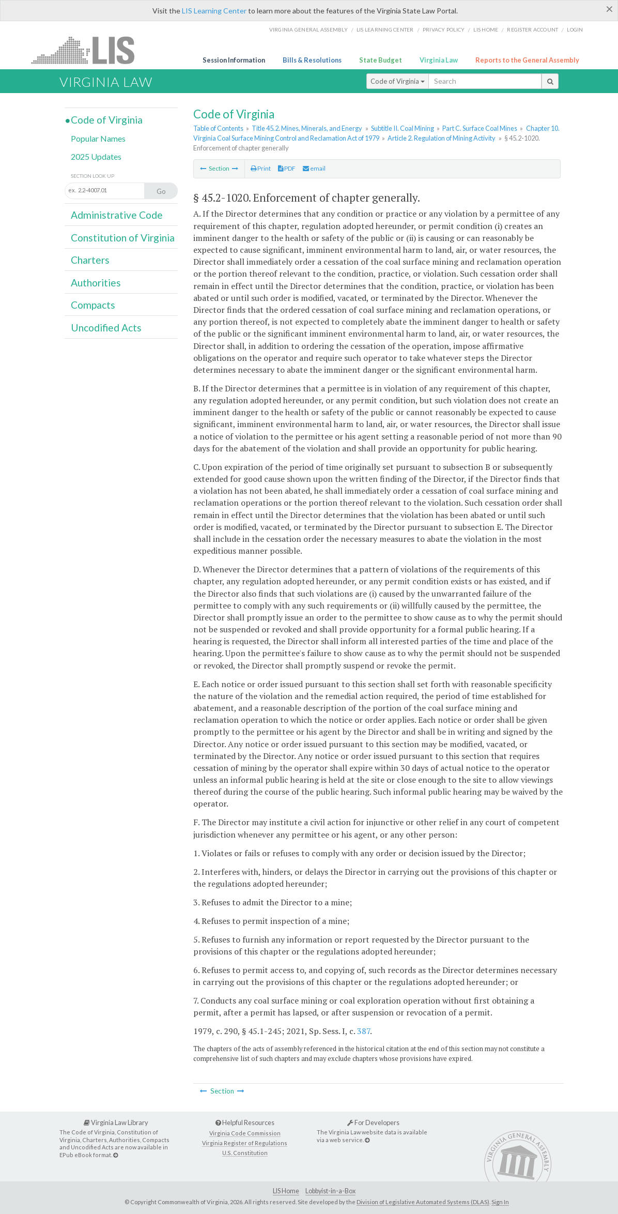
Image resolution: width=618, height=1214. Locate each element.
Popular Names (98, 138)
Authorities (96, 283)
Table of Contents (218, 128)
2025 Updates (96, 156)
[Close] (609, 9)
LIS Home (286, 1191)
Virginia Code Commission (245, 1133)
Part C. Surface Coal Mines (479, 128)
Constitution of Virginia (123, 238)
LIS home (485, 29)
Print (261, 168)
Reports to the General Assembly (527, 60)
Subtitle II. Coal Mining (402, 128)
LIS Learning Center (214, 10)
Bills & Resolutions (312, 60)
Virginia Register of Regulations (244, 1143)
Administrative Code (117, 215)
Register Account (532, 29)
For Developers (373, 1122)
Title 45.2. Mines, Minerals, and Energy (307, 128)
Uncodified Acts (106, 327)
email (314, 168)
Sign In (500, 1201)
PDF (287, 168)
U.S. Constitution (245, 1152)
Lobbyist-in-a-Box (330, 1191)
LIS (88, 50)
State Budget (380, 60)
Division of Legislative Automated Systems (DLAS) (423, 1201)
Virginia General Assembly (308, 29)
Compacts (93, 305)
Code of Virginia (397, 81)
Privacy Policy (444, 29)
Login (575, 29)
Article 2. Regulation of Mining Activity (442, 138)
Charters (90, 260)
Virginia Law (439, 60)
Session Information (234, 60)
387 (363, 1031)
